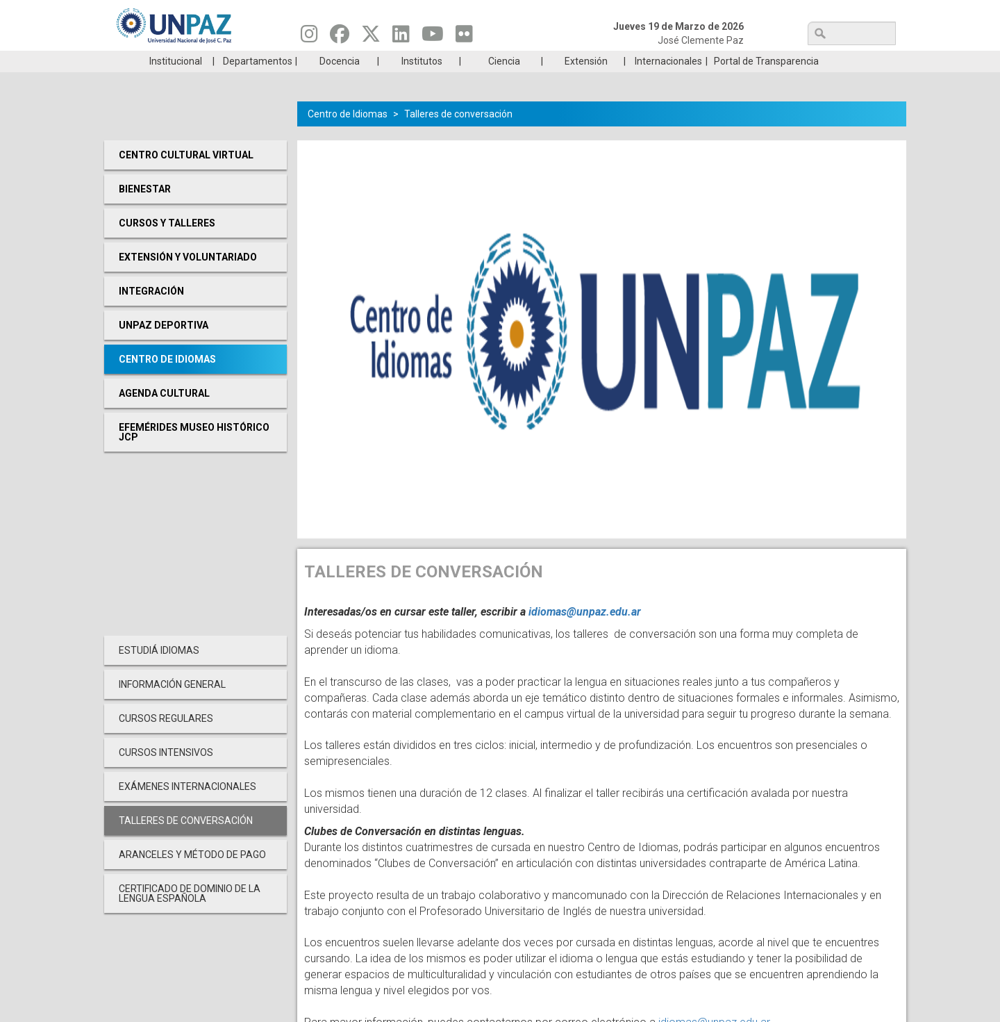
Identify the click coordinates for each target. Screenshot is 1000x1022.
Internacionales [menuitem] (668, 82)
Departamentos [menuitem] (257, 82)
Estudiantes (565, 61)
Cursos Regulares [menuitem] (166, 739)
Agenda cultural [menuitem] (164, 414)
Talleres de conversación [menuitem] (186, 841)
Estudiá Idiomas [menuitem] (159, 671)
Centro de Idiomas (348, 134)
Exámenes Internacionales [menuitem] (187, 807)
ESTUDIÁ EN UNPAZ (301, 61)
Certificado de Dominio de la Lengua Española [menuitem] (189, 914)
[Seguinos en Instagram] (309, 37)
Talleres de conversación (458, 134)
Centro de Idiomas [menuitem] (167, 380)
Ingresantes (433, 61)
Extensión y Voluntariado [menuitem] (188, 277)
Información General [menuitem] (172, 705)
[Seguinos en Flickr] (464, 37)
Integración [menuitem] (151, 312)
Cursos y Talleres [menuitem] (167, 243)
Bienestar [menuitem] (145, 209)
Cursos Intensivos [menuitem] (166, 773)
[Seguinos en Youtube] (433, 37)
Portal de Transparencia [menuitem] (766, 82)
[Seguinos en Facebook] (339, 37)
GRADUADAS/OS (697, 61)
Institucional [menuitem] (175, 82)
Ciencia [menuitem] (504, 82)
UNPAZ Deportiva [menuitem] (163, 346)
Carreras (169, 61)
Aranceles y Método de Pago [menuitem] (192, 875)
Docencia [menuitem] (339, 82)
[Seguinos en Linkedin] (401, 37)
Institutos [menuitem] (421, 82)
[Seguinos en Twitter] (371, 37)
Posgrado (829, 61)
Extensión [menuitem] (586, 82)
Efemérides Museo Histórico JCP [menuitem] (194, 453)
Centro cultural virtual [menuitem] (186, 175)
